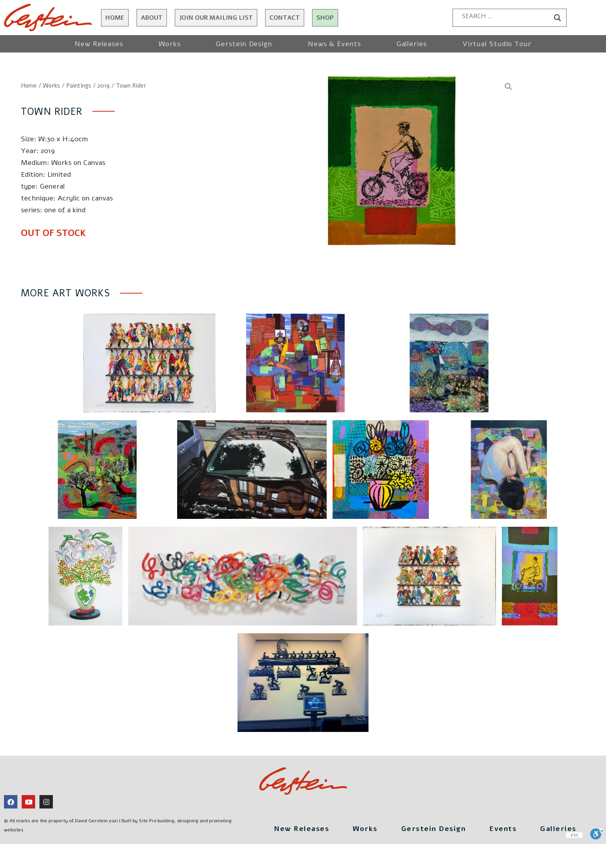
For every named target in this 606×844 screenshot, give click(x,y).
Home (114, 17)
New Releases (99, 44)
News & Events (334, 44)
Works (170, 44)
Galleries (412, 44)
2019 (103, 86)
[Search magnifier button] (557, 17)
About (152, 17)
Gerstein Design (244, 44)
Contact (284, 17)
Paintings (78, 86)
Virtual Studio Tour (496, 44)
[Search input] (506, 16)
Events (502, 828)
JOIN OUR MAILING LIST (216, 17)
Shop (325, 17)
